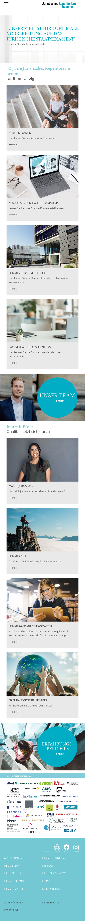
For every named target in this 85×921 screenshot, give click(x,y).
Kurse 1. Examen (20, 133)
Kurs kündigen (13, 902)
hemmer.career (14, 889)
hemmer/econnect (54, 873)
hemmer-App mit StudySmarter (30, 626)
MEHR (15, 144)
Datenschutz (50, 902)
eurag (46, 881)
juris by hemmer (52, 889)
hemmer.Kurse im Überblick (28, 273)
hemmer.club (12, 873)
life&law (47, 865)
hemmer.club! (18, 556)
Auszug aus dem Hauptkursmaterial (34, 203)
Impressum (11, 910)
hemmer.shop (12, 865)
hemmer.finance (14, 881)
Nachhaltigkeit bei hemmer (28, 700)
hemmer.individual (54, 858)
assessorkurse (13, 858)
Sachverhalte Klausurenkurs (30, 347)
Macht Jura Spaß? (21, 486)
